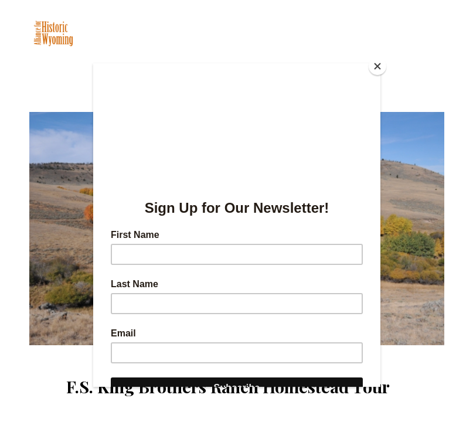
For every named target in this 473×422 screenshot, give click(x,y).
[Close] (377, 66)
